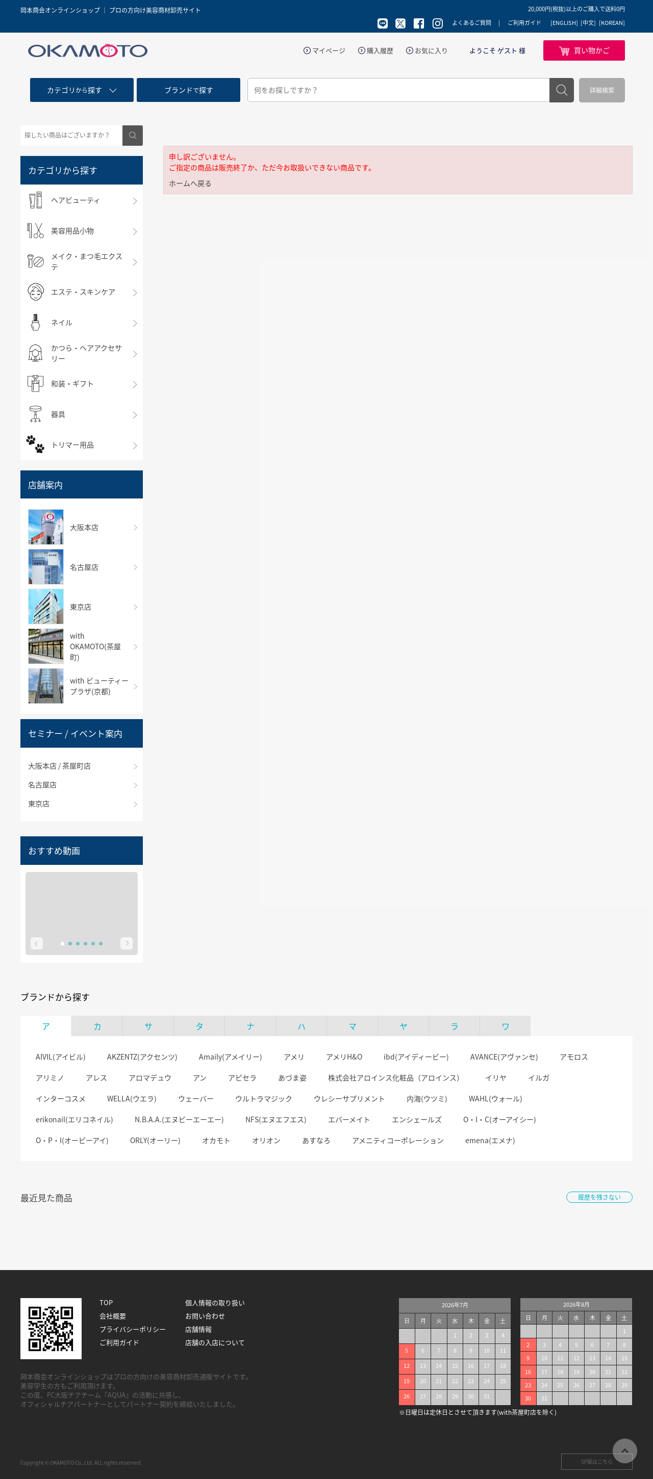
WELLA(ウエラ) (132, 1098)
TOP (106, 1302)
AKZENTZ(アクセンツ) (142, 1056)
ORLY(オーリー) (155, 1140)
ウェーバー (196, 1098)
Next (126, 943)
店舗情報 (198, 1329)
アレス (96, 1077)
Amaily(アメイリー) (230, 1056)
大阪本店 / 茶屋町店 (59, 765)
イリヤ (496, 1077)
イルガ (538, 1077)
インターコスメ (61, 1098)
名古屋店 (42, 784)
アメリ (294, 1056)
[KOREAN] (612, 23)
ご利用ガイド (524, 22)
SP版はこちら (597, 1461)
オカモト (216, 1140)
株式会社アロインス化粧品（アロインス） (396, 1077)
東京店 (38, 803)
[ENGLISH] (564, 23)
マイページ (328, 50)
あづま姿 (292, 1077)
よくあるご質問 (471, 22)
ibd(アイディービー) (416, 1056)
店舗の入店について (215, 1342)
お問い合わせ (205, 1315)
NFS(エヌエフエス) (276, 1119)
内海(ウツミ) (427, 1098)
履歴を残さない (599, 1197)
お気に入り (431, 50)
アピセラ (242, 1077)
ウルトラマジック (263, 1098)
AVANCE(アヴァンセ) (504, 1056)
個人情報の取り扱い (215, 1302)
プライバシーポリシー (132, 1329)
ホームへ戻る (190, 183)
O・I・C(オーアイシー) (499, 1119)
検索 (561, 90)
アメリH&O (344, 1056)
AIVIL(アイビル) (61, 1056)
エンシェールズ (417, 1119)
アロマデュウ (150, 1077)
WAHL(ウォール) (495, 1098)
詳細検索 (602, 90)
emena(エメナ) (490, 1140)
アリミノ (50, 1077)
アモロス (574, 1056)
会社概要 (112, 1315)
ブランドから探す (55, 997)
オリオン (266, 1140)
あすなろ (316, 1140)
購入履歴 (380, 50)
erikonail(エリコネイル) (74, 1119)
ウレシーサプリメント (349, 1098)
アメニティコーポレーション (398, 1140)
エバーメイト (349, 1119)
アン (200, 1077)
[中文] (588, 23)
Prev (37, 943)
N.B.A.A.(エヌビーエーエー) (179, 1119)
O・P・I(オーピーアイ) (72, 1140)
